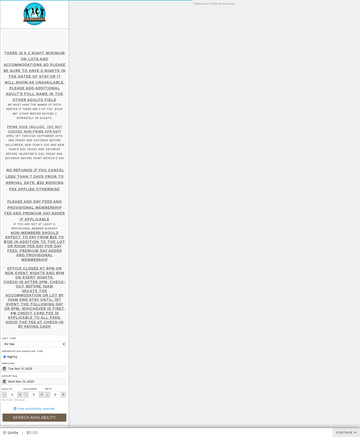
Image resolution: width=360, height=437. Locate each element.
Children (30, 389)
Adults (7, 389)
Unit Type (9, 338)
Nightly (10, 356)
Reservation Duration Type (22, 351)
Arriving (8, 363)
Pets (48, 389)
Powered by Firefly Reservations (214, 4)
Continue (346, 432)
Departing (9, 376)
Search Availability (34, 418)
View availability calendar (34, 408)
